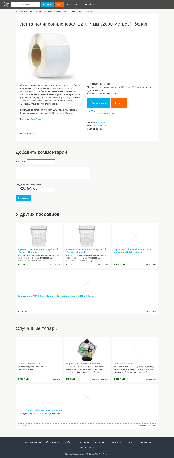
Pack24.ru (100, 122)
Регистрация (145, 442)
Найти (47, 4)
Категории (39, 11)
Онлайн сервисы (87, 447)
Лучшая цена (99, 103)
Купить (119, 103)
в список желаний (101, 113)
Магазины (116, 442)
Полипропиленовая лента (56, 11)
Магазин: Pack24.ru (24, 11)
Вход (130, 442)
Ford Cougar (37, 119)
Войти (89, 4)
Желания (72, 4)
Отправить (23, 198)
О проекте (100, 442)
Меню (59, 4)
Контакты (84, 442)
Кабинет (69, 442)
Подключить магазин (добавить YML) (41, 442)
